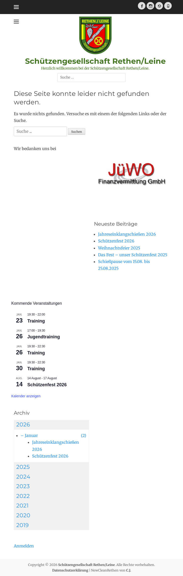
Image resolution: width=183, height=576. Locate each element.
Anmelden (24, 545)
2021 (22, 505)
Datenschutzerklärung (70, 570)
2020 (23, 515)
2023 (23, 486)
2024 (23, 476)
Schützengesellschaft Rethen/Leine (95, 61)
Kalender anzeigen (26, 396)
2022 (23, 496)
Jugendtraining (43, 336)
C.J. (128, 570)
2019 (22, 525)
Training (36, 321)
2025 (23, 467)
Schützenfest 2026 (47, 384)
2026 (23, 424)
